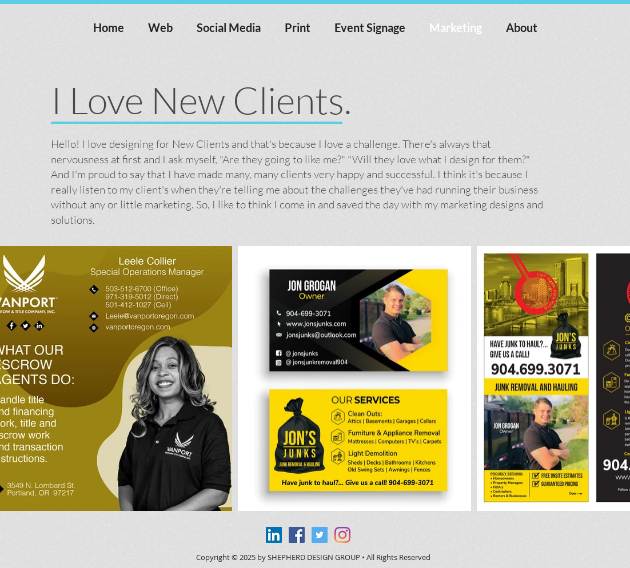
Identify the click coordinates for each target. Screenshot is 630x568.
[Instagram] (342, 535)
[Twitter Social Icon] (320, 535)
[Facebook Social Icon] (297, 535)
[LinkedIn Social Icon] (274, 535)
